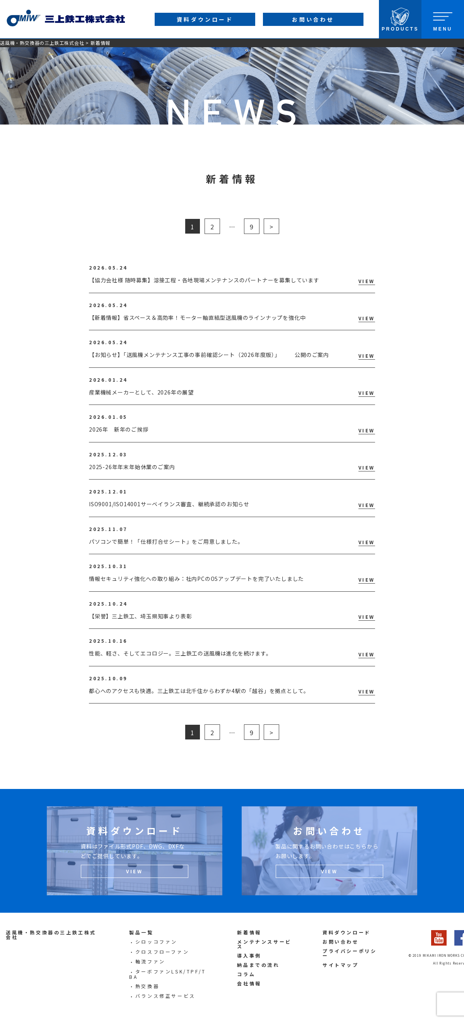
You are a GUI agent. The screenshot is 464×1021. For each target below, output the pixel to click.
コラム (246, 974)
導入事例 (249, 955)
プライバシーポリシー (349, 953)
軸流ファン (150, 961)
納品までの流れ (258, 964)
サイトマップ (340, 964)
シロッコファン (156, 941)
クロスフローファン (162, 951)
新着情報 (249, 932)
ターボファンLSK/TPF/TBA (167, 974)
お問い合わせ (340, 941)
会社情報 (249, 983)
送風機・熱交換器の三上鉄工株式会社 (42, 42)
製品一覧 (141, 932)
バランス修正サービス (165, 995)
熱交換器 (147, 986)
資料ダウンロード (346, 932)
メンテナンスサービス (264, 943)
